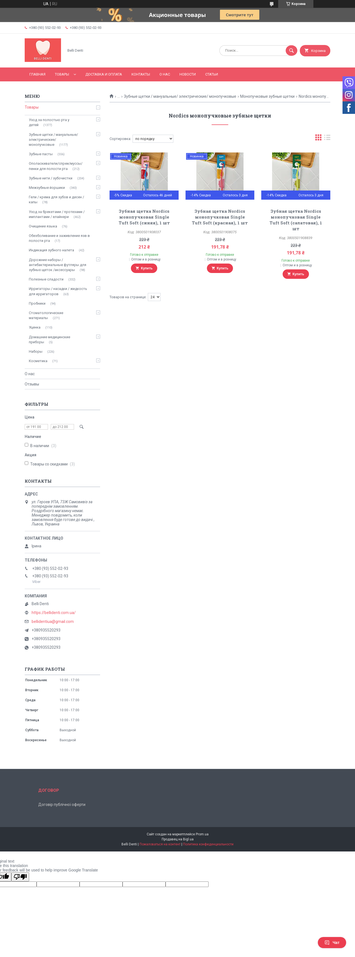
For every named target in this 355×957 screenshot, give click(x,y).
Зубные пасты (41, 154)
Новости (187, 74)
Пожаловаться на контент (160, 844)
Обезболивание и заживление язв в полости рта (59, 238)
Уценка (34, 327)
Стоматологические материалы (46, 315)
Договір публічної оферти (61, 804)
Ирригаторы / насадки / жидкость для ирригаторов (58, 291)
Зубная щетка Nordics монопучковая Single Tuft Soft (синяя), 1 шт (144, 217)
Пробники (37, 303)
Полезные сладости (46, 279)
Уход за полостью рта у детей (49, 122)
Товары (62, 74)
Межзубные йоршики (47, 188)
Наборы (35, 351)
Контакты (140, 74)
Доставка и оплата (103, 74)
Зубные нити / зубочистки (50, 178)
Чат (331, 942)
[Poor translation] (20, 876)
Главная (37, 74)
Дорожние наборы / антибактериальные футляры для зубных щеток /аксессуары (57, 265)
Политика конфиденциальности (208, 844)
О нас (164, 74)
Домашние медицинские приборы (49, 339)
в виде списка (327, 138)
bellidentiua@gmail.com (53, 621)
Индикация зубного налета (51, 250)
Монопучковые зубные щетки (267, 96)
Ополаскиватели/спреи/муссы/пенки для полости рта (55, 166)
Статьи (211, 74)
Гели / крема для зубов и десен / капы (56, 199)
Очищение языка (43, 226)
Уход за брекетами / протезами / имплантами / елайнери (57, 214)
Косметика (38, 361)
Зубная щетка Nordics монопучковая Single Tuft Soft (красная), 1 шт (220, 217)
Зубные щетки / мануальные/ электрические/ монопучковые (180, 96)
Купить (147, 268)
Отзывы (32, 384)
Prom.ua (202, 834)
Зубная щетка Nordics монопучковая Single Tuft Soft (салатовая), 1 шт (296, 219)
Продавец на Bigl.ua (178, 839)
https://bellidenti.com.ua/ (54, 612)
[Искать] (291, 50)
